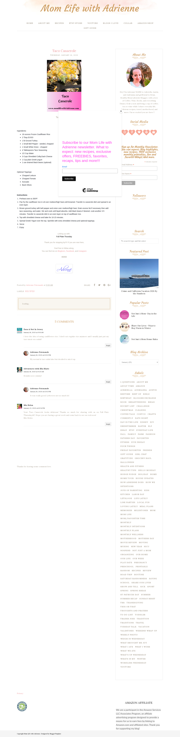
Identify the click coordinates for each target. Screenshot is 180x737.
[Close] (121, 111)
